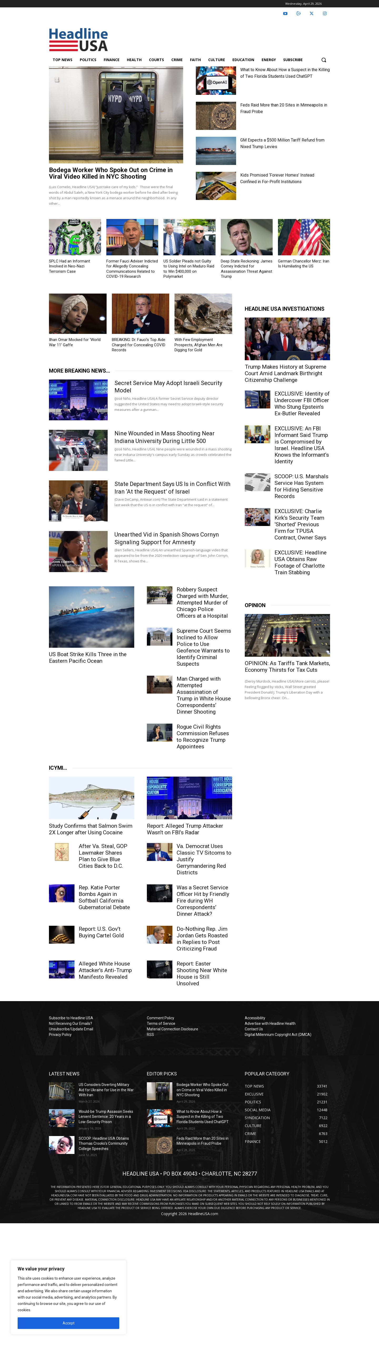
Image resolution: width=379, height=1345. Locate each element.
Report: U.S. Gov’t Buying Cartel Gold (101, 932)
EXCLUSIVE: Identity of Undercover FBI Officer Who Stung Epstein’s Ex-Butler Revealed (302, 404)
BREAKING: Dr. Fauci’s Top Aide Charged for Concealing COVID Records (138, 344)
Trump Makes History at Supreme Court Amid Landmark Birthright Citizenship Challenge (285, 373)
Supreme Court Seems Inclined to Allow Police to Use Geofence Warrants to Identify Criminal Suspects (204, 647)
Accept (68, 1323)
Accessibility (255, 1018)
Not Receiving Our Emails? (70, 1023)
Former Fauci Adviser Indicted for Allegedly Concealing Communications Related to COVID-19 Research (132, 269)
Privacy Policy (60, 1034)
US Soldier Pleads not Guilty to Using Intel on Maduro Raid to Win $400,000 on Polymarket (188, 269)
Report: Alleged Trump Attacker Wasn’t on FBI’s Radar (185, 829)
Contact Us (254, 1029)
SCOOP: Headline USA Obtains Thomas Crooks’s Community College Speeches (104, 1143)
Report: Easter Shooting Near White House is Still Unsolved (202, 974)
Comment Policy (160, 1018)
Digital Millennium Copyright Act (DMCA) (278, 1034)
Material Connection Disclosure (172, 1029)
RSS (150, 1034)
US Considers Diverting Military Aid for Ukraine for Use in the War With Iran (106, 1090)
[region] (68, 1297)
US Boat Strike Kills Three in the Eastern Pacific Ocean (88, 657)
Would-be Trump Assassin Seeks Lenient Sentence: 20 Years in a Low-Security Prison (106, 1116)
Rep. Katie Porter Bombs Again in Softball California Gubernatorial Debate (104, 897)
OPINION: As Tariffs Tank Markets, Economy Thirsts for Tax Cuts (287, 666)
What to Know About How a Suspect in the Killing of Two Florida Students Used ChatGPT (203, 1116)
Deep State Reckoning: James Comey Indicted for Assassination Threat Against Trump (246, 269)
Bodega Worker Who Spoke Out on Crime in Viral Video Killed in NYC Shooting (111, 173)
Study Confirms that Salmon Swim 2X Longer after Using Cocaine (90, 829)
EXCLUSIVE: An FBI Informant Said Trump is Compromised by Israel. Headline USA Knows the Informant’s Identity (302, 445)
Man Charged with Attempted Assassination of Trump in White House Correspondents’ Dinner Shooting (204, 695)
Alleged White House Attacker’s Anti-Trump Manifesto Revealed (105, 970)
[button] (323, 59)
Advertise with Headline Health (270, 1023)
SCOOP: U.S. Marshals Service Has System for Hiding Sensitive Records (301, 486)
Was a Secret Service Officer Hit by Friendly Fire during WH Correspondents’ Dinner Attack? (203, 900)
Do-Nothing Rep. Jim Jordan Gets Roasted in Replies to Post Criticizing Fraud (202, 939)
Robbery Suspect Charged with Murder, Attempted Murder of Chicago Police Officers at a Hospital (202, 602)
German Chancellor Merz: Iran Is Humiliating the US (303, 264)
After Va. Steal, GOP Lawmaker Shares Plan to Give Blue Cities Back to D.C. (103, 856)
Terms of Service (161, 1023)
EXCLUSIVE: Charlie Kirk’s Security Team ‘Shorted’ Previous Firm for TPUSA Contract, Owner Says (300, 524)
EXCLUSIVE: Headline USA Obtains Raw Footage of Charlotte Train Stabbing (301, 562)
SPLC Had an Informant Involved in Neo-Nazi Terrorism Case (69, 266)
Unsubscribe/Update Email (71, 1029)
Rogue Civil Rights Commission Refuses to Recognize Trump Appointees (203, 737)
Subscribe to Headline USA (71, 1018)
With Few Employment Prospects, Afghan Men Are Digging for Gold (198, 344)
